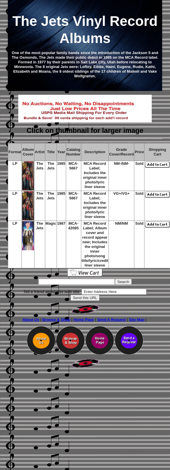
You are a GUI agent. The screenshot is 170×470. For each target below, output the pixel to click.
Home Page (83, 319)
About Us (30, 319)
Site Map (136, 319)
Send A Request (111, 319)
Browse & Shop (56, 319)
